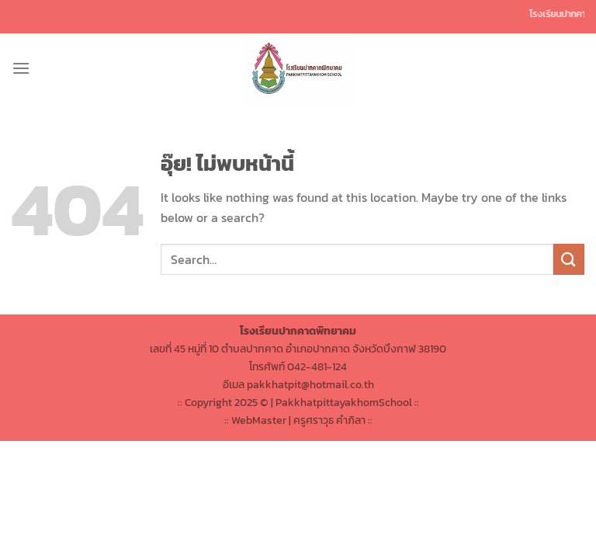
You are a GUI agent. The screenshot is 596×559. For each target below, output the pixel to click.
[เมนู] (21, 68)
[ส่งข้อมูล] (568, 259)
